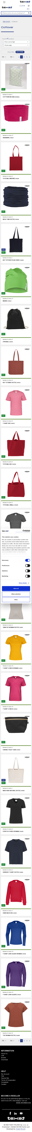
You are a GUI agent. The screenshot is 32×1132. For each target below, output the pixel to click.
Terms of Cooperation (8, 1080)
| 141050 (13, 872)
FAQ (2, 1076)
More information (23, 1103)
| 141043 (11, 382)
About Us (4, 1053)
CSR (2, 1055)
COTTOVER (19, 52)
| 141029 (9, 464)
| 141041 (11, 749)
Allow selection (16, 594)
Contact (3, 1084)
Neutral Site (5, 1078)
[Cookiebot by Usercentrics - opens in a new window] (23, 531)
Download (4, 1060)
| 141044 (11, 219)
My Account (5, 1074)
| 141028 (11, 178)
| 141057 (13, 627)
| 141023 (9, 423)
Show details (23, 583)
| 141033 (8, 341)
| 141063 (13, 260)
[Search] (14, 13)
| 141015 (10, 913)
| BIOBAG (11, 97)
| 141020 (12, 994)
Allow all (16, 588)
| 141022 (10, 709)
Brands (3, 1057)
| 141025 (13, 831)
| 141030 (10, 505)
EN (28, 9)
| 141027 (8, 137)
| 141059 (11, 1035)
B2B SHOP (6, 21)
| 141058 (13, 790)
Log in (22, 6)
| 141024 (7, 301)
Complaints (4, 1082)
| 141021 (12, 668)
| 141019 (14, 953)
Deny (16, 599)
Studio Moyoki (20, 1129)
